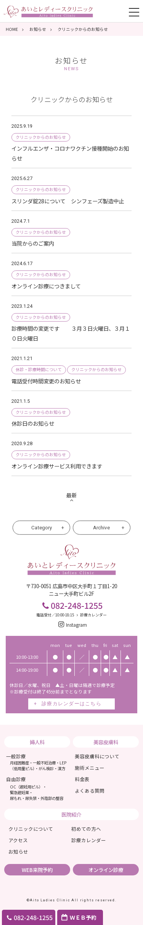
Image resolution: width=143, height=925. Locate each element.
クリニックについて (30, 828)
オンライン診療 (105, 870)
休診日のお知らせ (32, 423)
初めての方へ (86, 828)
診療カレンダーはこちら (71, 703)
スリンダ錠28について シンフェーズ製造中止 (67, 201)
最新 (71, 495)
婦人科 (37, 742)
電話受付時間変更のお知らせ (46, 381)
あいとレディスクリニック (48, 11)
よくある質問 (89, 790)
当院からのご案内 (35, 243)
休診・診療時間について (39, 369)
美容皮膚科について (97, 756)
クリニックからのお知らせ (41, 137)
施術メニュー (89, 767)
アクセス (18, 840)
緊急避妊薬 (19, 792)
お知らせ (71, 63)
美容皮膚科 (105, 742)
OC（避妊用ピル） (26, 787)
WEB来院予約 (37, 870)
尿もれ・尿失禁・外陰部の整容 (36, 798)
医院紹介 (71, 814)
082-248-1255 (29, 917)
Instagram (71, 624)
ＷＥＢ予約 (83, 917)
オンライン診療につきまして (46, 286)
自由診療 (16, 779)
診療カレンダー (91, 615)
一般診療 (36, 762)
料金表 (82, 779)
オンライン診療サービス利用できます (56, 466)
